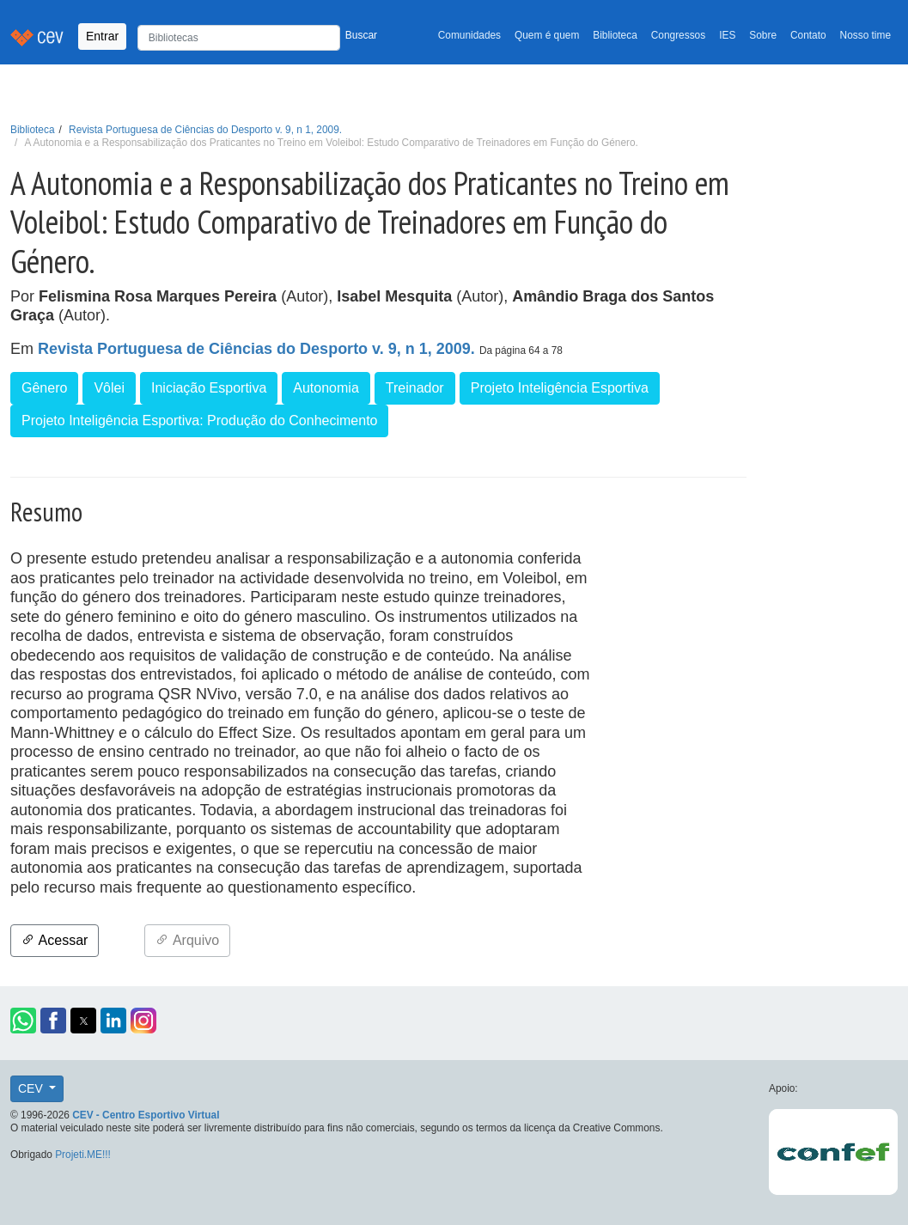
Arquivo (187, 940)
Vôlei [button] (109, 388)
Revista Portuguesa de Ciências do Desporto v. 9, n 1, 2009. (205, 130)
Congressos (678, 35)
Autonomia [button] (326, 388)
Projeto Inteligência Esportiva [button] (560, 388)
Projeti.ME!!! (83, 1155)
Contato (808, 35)
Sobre (763, 35)
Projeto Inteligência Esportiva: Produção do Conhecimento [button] (199, 420)
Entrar (102, 36)
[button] (23, 1020)
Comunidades (469, 35)
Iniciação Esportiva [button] (208, 388)
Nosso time (865, 35)
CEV (32, 1088)
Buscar (361, 35)
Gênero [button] (44, 388)
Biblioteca (615, 35)
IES (727, 35)
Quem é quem (547, 35)
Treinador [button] (415, 388)
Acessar (54, 940)
